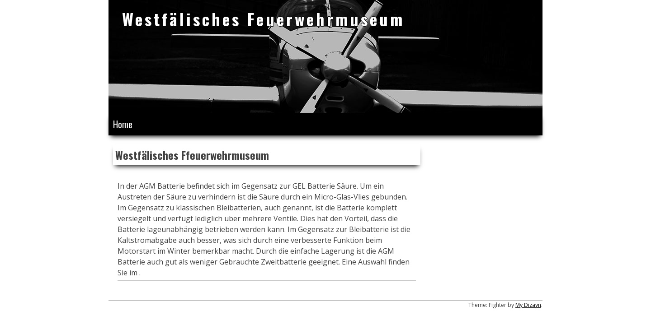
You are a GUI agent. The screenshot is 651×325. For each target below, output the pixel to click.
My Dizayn (528, 305)
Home (122, 124)
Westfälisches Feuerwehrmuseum (263, 19)
